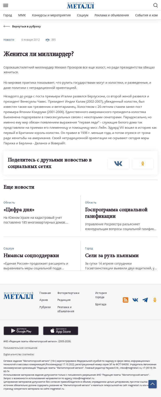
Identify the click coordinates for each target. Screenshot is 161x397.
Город (7, 15)
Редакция (64, 300)
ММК (22, 15)
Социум (82, 15)
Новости (8, 40)
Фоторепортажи (69, 293)
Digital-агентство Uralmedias (18, 354)
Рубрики (45, 307)
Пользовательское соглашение (20, 347)
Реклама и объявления (112, 15)
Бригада (101, 304)
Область (9, 202)
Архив (43, 300)
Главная (45, 293)
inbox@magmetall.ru (130, 367)
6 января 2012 (30, 40)
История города (101, 295)
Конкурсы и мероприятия (52, 15)
